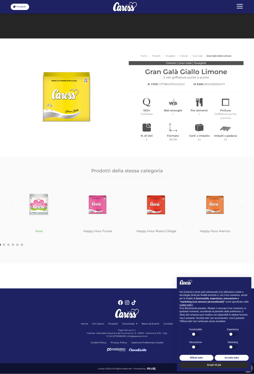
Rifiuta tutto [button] (196, 357)
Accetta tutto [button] (232, 357)
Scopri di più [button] (214, 365)
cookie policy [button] (186, 305)
